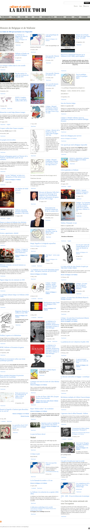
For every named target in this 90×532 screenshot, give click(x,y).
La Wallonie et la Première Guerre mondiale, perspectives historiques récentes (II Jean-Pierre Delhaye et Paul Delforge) (52, 349)
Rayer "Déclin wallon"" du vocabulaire (42, 408)
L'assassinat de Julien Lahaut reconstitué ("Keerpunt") (80, 429)
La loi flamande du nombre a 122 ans (41, 480)
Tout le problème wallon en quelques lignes (81, 76)
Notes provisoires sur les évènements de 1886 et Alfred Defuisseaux (21, 395)
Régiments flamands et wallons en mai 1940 (22, 312)
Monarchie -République (59, 19)
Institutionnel (79, 489)
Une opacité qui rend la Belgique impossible (74, 145)
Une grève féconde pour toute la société (72, 461)
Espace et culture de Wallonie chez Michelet (13, 222)
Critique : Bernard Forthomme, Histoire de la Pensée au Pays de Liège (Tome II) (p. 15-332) (52, 110)
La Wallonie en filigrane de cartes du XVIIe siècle (21, 36)
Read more (18, 45)
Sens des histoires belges (68, 103)
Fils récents (5, 17)
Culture (22, 17)
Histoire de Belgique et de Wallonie (21, 413)
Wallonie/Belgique (11, 19)
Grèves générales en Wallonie (69, 170)
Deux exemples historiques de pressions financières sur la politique (12, 376)
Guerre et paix (41, 19)
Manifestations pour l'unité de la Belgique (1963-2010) (52, 304)
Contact (76, 6)
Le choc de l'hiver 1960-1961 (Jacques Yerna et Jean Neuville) (47, 397)
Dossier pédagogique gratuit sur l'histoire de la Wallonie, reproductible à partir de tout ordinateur (14, 157)
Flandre (3, 19)
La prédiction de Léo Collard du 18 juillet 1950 (75, 342)
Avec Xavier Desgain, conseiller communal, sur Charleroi (82, 444)
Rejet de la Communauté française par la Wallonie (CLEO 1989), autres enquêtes (73, 55)
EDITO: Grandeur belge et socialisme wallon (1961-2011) (21, 99)
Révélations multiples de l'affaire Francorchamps (75, 397)
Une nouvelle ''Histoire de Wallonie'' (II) (52, 74)
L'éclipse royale (35, 454)
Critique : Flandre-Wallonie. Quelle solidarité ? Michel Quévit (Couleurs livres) (51, 286)
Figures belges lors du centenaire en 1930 (12, 280)
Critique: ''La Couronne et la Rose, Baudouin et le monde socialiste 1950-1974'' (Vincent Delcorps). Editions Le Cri (83, 207)
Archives (69, 17)
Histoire (36, 17)
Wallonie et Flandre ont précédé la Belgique (22, 54)
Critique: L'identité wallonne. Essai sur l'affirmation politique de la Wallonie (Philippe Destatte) (74, 119)
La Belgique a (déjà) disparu (47, 369)
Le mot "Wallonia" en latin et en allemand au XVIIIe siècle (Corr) (15, 176)
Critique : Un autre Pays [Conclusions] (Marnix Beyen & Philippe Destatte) (75, 318)
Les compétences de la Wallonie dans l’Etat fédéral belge (82, 485)
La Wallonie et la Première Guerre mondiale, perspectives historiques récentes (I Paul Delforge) (52, 324)
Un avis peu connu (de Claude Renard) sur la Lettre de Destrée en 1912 (82, 247)
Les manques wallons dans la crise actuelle (12, 65)
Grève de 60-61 (75, 19)
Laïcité (31, 508)
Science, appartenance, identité (9, 233)
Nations (20, 19)
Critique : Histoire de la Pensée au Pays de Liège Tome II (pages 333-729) (53, 132)
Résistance (33, 19)
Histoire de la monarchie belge (79, 432)
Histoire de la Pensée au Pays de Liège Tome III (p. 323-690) (83, 36)
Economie (84, 17)
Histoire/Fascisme (25, 416)
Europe (26, 19)
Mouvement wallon (48, 17)
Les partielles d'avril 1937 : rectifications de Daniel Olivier (20, 426)
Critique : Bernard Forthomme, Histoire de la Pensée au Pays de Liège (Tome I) (52, 162)
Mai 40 (68, 19)
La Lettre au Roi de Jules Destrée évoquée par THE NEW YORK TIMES (74, 267)
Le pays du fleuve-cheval (37, 434)
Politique (15, 17)
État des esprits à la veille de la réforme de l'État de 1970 (21, 75)
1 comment (3, 421)
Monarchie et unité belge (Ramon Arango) (12, 112)
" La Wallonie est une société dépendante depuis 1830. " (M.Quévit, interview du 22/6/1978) (44, 270)
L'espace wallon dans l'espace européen (11, 128)
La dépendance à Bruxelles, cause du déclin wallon (51, 231)
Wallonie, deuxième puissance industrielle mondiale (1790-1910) (21, 211)
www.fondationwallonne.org (52, 471)
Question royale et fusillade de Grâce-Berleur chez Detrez (50, 423)
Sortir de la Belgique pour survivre (71, 136)
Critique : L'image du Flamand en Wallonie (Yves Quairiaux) (21, 250)
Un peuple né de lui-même (8, 140)
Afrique (76, 17)
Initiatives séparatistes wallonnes (79, 158)
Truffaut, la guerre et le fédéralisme (10, 335)
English (8, 124)
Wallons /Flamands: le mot (69, 223)
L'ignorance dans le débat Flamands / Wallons (74, 413)
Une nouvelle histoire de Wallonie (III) (52, 84)
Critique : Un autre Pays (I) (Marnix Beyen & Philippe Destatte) (81, 286)
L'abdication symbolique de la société (41, 507)
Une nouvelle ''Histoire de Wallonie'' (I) (52, 56)
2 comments (3, 108)
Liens (80, 6)
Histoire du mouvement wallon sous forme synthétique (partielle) (12, 359)
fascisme (49, 19)
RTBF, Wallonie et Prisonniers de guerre (12, 347)
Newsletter (86, 6)
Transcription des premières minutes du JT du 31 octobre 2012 (51, 209)
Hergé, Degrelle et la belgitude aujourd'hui (43, 243)
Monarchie (60, 17)
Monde (30, 17)
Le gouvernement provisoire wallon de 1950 (82, 360)
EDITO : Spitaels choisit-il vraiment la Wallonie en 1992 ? (82, 191)
